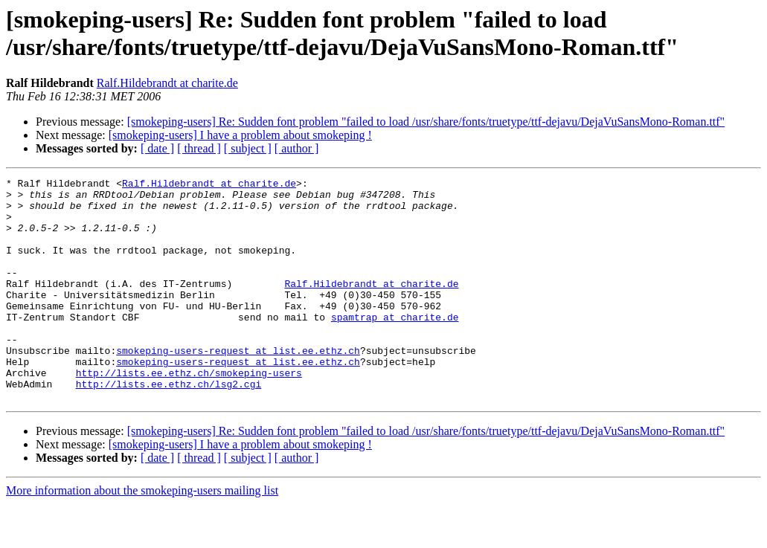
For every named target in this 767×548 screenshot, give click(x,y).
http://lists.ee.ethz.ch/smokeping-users (189, 412)
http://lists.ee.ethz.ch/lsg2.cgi (169, 426)
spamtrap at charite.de (395, 345)
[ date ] (157, 148)
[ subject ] (248, 148)
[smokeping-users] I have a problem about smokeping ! (240, 135)
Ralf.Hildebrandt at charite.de (167, 83)
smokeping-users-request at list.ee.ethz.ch (238, 386)
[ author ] (297, 148)
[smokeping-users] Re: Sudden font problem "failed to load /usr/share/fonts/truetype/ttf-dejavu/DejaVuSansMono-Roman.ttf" (426, 121)
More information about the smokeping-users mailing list (142, 535)
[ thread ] (199, 148)
